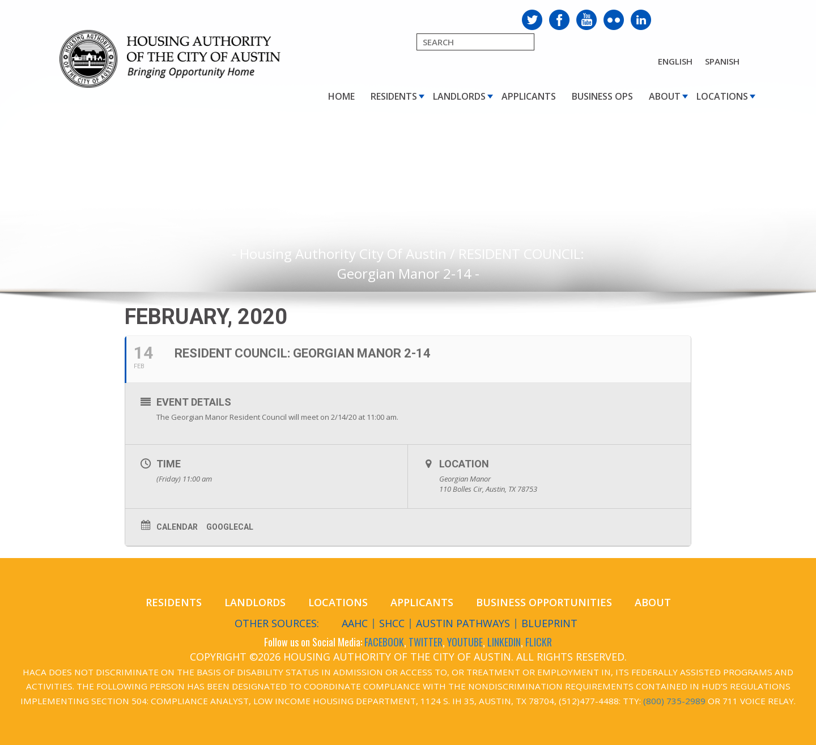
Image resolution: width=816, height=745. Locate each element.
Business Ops (602, 96)
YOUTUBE (465, 642)
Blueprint (549, 623)
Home (341, 96)
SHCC (392, 623)
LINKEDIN (504, 642)
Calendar (177, 526)
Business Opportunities (544, 602)
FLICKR (538, 642)
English (675, 61)
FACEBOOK (384, 642)
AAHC (355, 623)
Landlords (459, 96)
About (665, 96)
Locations (722, 96)
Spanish (722, 61)
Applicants (529, 96)
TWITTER (426, 642)
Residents (394, 96)
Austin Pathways (463, 623)
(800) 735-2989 (674, 700)
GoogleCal (229, 526)
